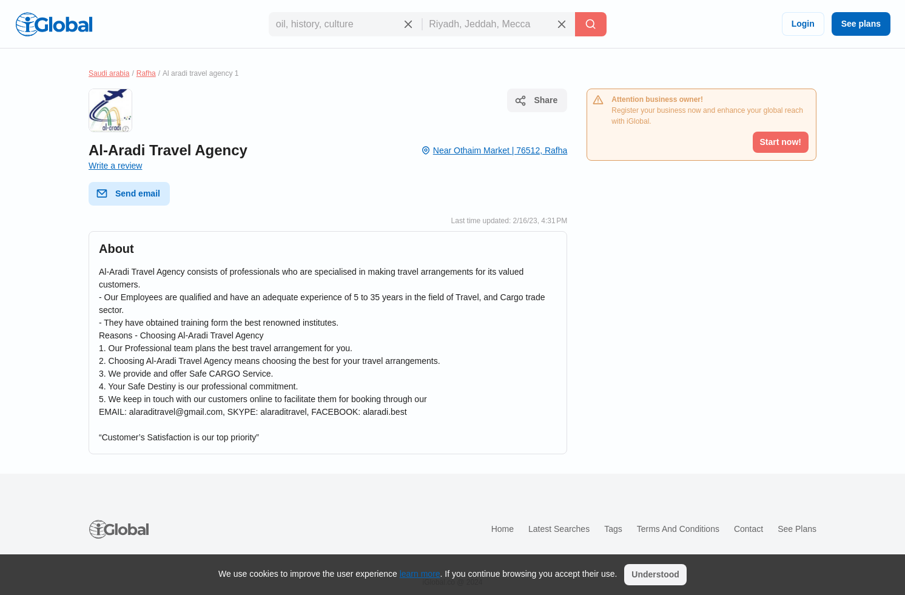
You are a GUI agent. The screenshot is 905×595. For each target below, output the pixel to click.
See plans (861, 24)
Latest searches (559, 529)
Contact (748, 529)
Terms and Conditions (678, 529)
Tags (613, 529)
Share (535, 101)
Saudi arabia (109, 73)
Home (502, 529)
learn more (420, 574)
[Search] (591, 24)
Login (803, 24)
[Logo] (54, 24)
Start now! (780, 142)
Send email (128, 193)
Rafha (146, 73)
